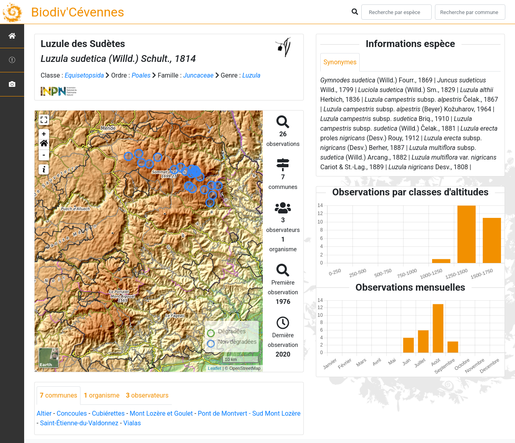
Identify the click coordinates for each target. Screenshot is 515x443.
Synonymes (339, 62)
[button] (44, 144)
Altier (44, 413)
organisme (101, 395)
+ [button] (44, 134)
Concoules (72, 413)
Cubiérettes (108, 413)
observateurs (147, 395)
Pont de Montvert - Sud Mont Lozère (249, 413)
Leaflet (214, 368)
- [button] (44, 155)
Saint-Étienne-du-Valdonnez (79, 423)
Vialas (132, 423)
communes (58, 395)
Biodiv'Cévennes (77, 12)
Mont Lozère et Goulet (161, 413)
